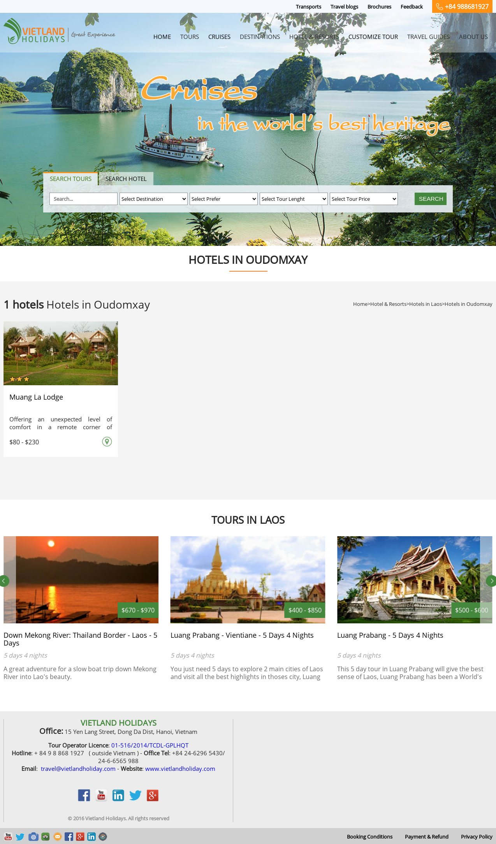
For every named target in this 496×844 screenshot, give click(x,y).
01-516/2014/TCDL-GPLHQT (149, 745)
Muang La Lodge (36, 397)
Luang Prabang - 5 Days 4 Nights (390, 635)
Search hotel (126, 178)
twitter (135, 799)
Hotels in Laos (425, 303)
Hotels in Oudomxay (468, 303)
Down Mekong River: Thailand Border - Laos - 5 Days (80, 638)
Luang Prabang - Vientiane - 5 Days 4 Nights (242, 635)
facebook (84, 799)
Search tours (70, 178)
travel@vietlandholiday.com (78, 768)
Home (360, 303)
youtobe (101, 799)
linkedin (118, 799)
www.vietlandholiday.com (180, 768)
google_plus (152, 799)
